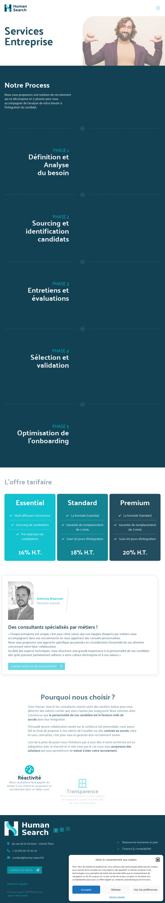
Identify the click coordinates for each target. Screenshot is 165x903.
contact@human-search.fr (29, 857)
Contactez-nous (28, 871)
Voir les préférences (146, 889)
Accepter (86, 889)
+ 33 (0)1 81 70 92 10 (26, 850)
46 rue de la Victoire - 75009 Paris (34, 843)
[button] (158, 859)
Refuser (116, 889)
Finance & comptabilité (132, 848)
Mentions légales (117, 897)
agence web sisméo (22, 895)
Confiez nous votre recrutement (32, 667)
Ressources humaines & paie (136, 842)
